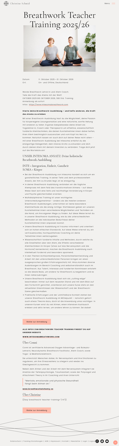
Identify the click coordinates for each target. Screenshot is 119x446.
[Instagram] (97, 441)
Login (85, 441)
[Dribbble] (102, 441)
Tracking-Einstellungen (33, 441)
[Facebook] (107, 441)
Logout (92, 441)
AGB (46, 441)
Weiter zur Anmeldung (36, 322)
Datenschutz (15, 441)
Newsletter (76, 441)
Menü (107, 3)
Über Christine (32, 395)
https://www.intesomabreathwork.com (48, 104)
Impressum (55, 441)
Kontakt (65, 441)
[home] (17, 3)
